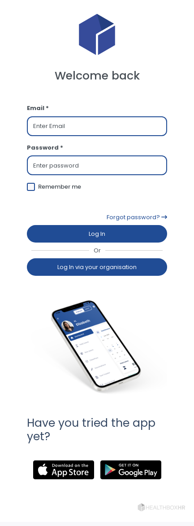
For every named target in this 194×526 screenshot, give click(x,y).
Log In (97, 234)
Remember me (59, 186)
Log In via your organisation (97, 267)
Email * (38, 108)
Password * (45, 147)
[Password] (97, 165)
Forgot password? (137, 217)
